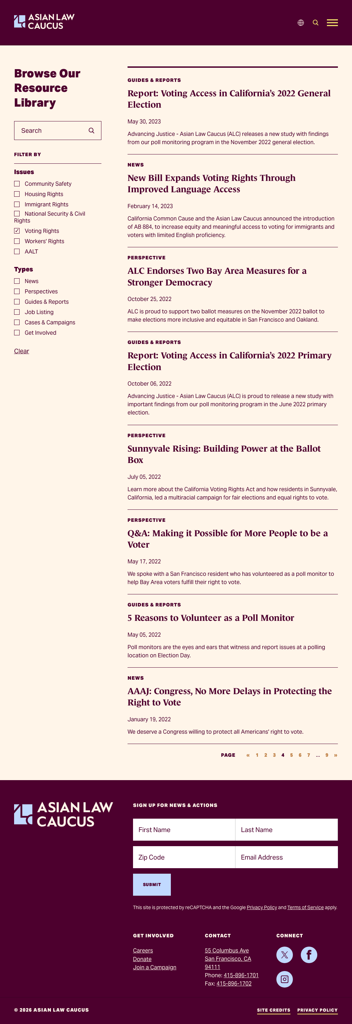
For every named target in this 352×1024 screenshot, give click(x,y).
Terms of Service (305, 907)
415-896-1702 (234, 983)
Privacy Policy (262, 907)
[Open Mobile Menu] (332, 22)
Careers (143, 950)
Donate (142, 959)
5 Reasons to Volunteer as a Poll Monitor (211, 618)
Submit (152, 884)
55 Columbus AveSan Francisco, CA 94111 (228, 959)
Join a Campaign (154, 967)
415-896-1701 (241, 975)
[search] (89, 130)
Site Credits (273, 1010)
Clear (21, 351)
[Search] (316, 23)
